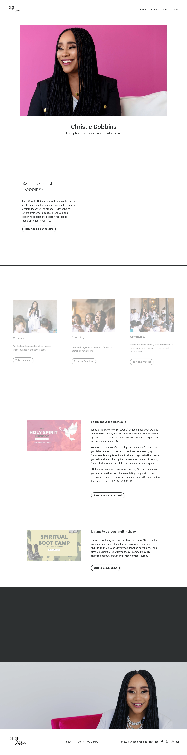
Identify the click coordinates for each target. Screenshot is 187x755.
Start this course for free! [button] (107, 495)
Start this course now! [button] (105, 568)
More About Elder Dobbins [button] (39, 229)
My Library (154, 9)
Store (143, 9)
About (165, 9)
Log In (174, 9)
